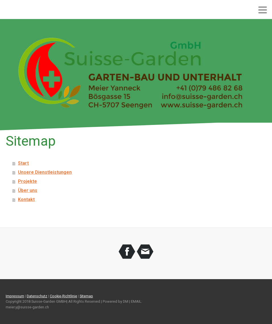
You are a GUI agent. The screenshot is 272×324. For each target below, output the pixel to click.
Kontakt (26, 199)
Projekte (27, 181)
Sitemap (86, 296)
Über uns (27, 190)
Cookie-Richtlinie (63, 296)
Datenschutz (37, 296)
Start (23, 163)
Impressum (15, 296)
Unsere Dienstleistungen (45, 172)
